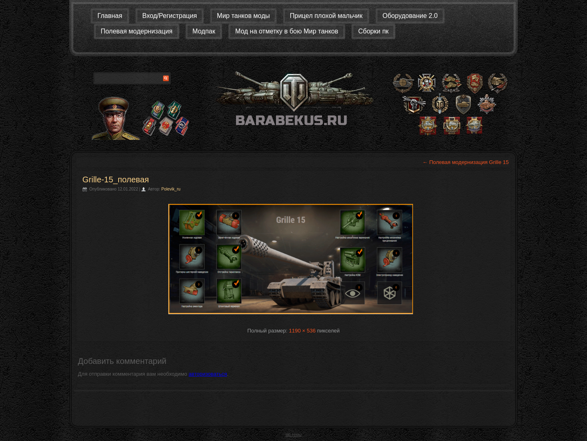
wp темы (293, 434)
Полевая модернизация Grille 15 (465, 162)
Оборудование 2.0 (410, 15)
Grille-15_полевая (115, 179)
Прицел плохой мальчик (326, 15)
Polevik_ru (171, 189)
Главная (109, 15)
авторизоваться (208, 374)
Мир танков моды (243, 15)
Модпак (203, 31)
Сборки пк (373, 31)
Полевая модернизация (136, 31)
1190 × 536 (302, 331)
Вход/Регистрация (169, 15)
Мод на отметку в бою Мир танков (286, 31)
